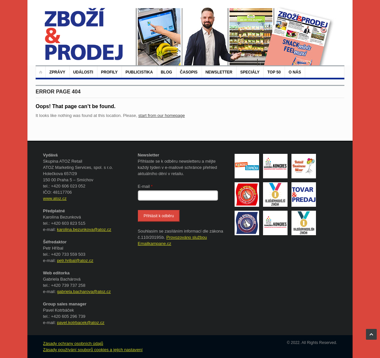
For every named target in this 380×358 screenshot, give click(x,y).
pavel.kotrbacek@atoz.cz (80, 322)
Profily (109, 72)
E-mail (145, 186)
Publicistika (139, 72)
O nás (295, 72)
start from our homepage (161, 115)
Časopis (189, 72)
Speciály (249, 72)
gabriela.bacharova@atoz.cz (84, 291)
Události (83, 72)
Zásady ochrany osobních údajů (73, 343)
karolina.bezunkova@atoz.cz (84, 229)
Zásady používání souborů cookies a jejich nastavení (93, 349)
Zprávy (57, 72)
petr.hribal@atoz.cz (75, 260)
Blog (166, 72)
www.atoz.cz (55, 198)
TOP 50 (274, 72)
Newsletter (219, 72)
